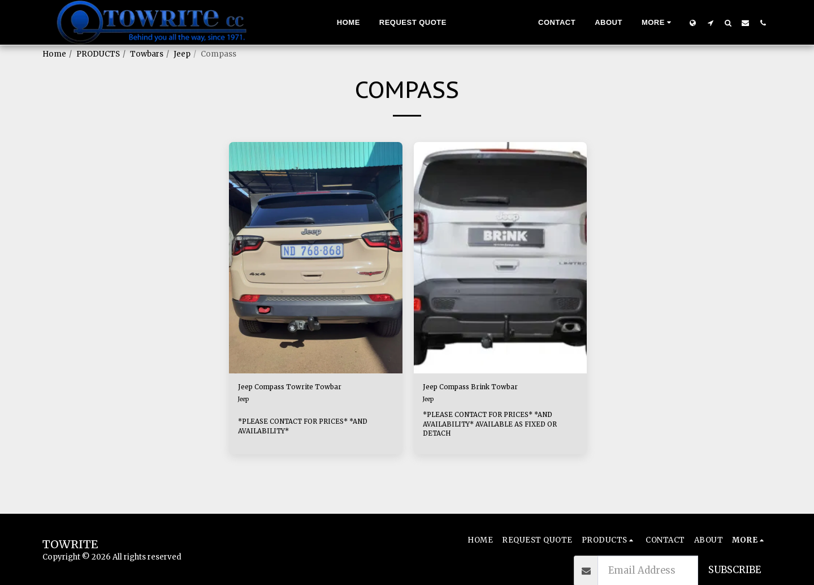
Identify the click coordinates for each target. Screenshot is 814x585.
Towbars (146, 54)
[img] (315, 257)
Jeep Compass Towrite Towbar (308, 389)
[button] (710, 23)
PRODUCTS (98, 54)
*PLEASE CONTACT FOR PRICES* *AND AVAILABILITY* (313, 428)
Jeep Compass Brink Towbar (488, 389)
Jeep (182, 54)
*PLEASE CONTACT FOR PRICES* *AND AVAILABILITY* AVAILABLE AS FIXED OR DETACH (500, 428)
